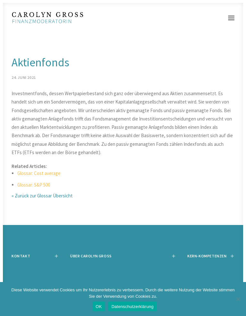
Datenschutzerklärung (132, 306)
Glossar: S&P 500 (33, 185)
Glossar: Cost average (39, 173)
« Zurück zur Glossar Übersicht (42, 196)
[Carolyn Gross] (123, 18)
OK (99, 306)
